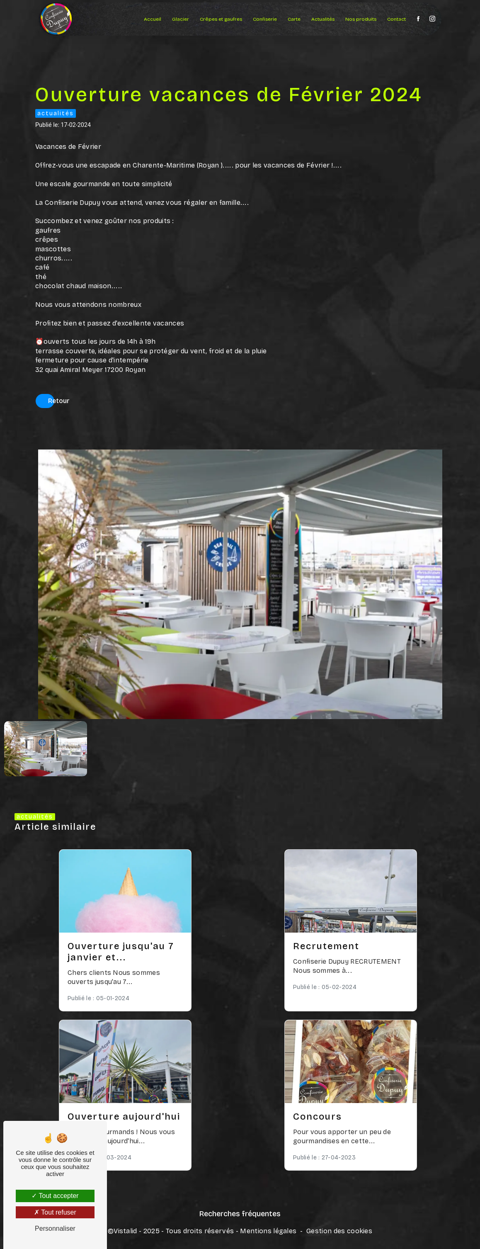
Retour (59, 401)
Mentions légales (268, 1231)
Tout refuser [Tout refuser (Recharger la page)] (55, 1212)
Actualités (323, 19)
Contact (396, 19)
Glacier (180, 19)
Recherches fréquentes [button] (240, 1214)
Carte (294, 19)
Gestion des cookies (339, 1231)
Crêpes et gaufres (221, 19)
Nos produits (360, 19)
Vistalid (125, 1231)
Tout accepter (55, 1195)
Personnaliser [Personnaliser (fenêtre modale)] (55, 1228)
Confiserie (265, 19)
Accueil (152, 19)
